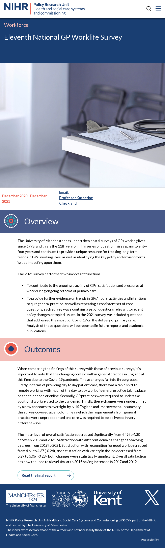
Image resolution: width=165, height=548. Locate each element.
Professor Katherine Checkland (76, 200)
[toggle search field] (149, 9)
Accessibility (150, 539)
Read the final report (46, 475)
